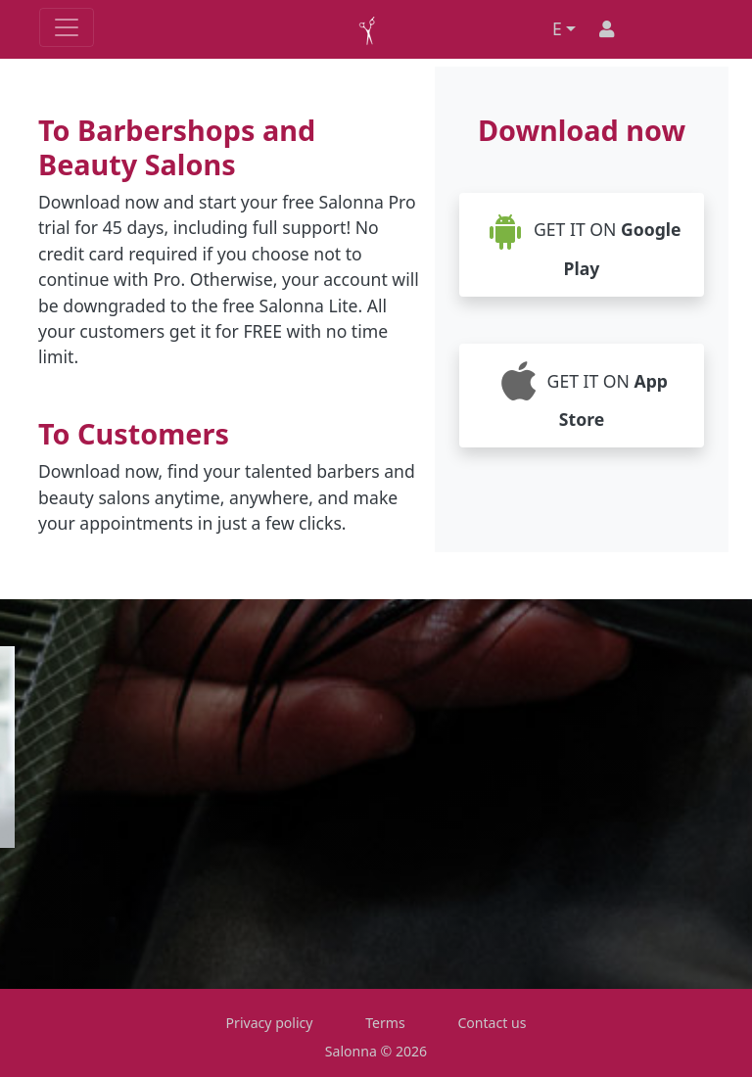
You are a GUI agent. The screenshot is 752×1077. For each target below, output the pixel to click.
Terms (385, 1022)
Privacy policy (269, 1022)
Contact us (491, 1022)
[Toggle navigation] (66, 27)
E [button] (557, 28)
